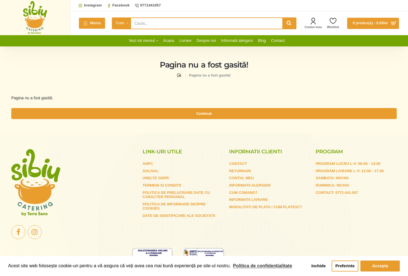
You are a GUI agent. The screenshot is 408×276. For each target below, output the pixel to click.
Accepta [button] (380, 266)
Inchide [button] (318, 266)
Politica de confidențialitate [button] (262, 265)
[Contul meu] (313, 23)
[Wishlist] (332, 23)
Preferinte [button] (344, 266)
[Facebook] (118, 5)
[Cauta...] (289, 23)
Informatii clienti (255, 155)
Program (329, 155)
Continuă (204, 116)
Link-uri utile (162, 155)
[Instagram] (90, 5)
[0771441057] (147, 5)
